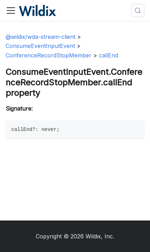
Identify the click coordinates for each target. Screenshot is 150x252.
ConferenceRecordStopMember (48, 55)
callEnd (108, 55)
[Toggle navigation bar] (11, 10)
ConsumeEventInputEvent (40, 45)
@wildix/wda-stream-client (40, 36)
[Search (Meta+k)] (137, 10)
